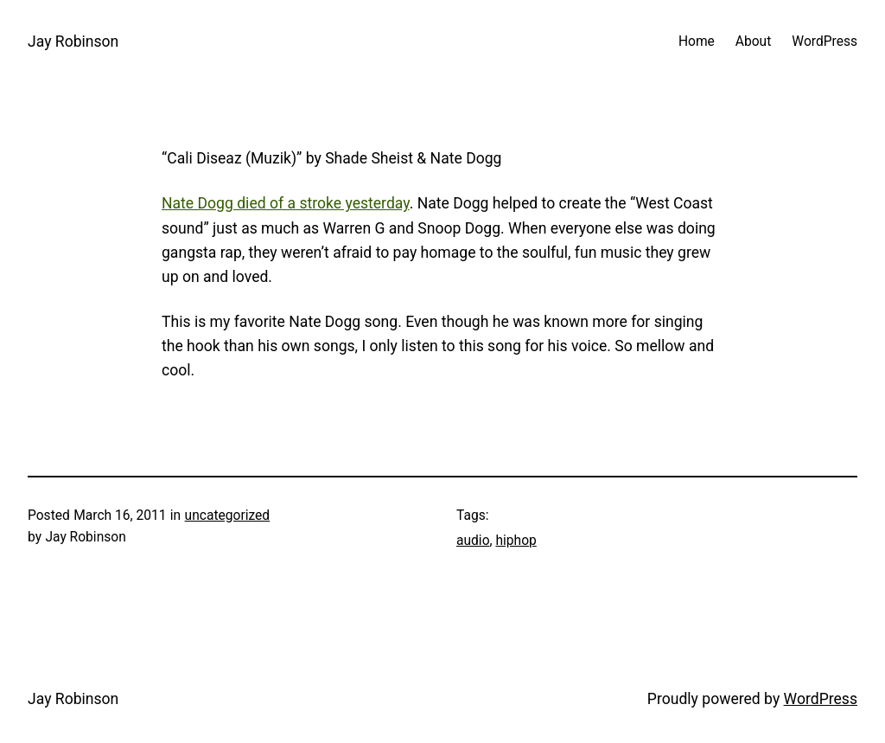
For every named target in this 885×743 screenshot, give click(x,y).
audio (473, 540)
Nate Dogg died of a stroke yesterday (286, 203)
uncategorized (228, 515)
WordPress (820, 699)
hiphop (515, 540)
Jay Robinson (73, 41)
